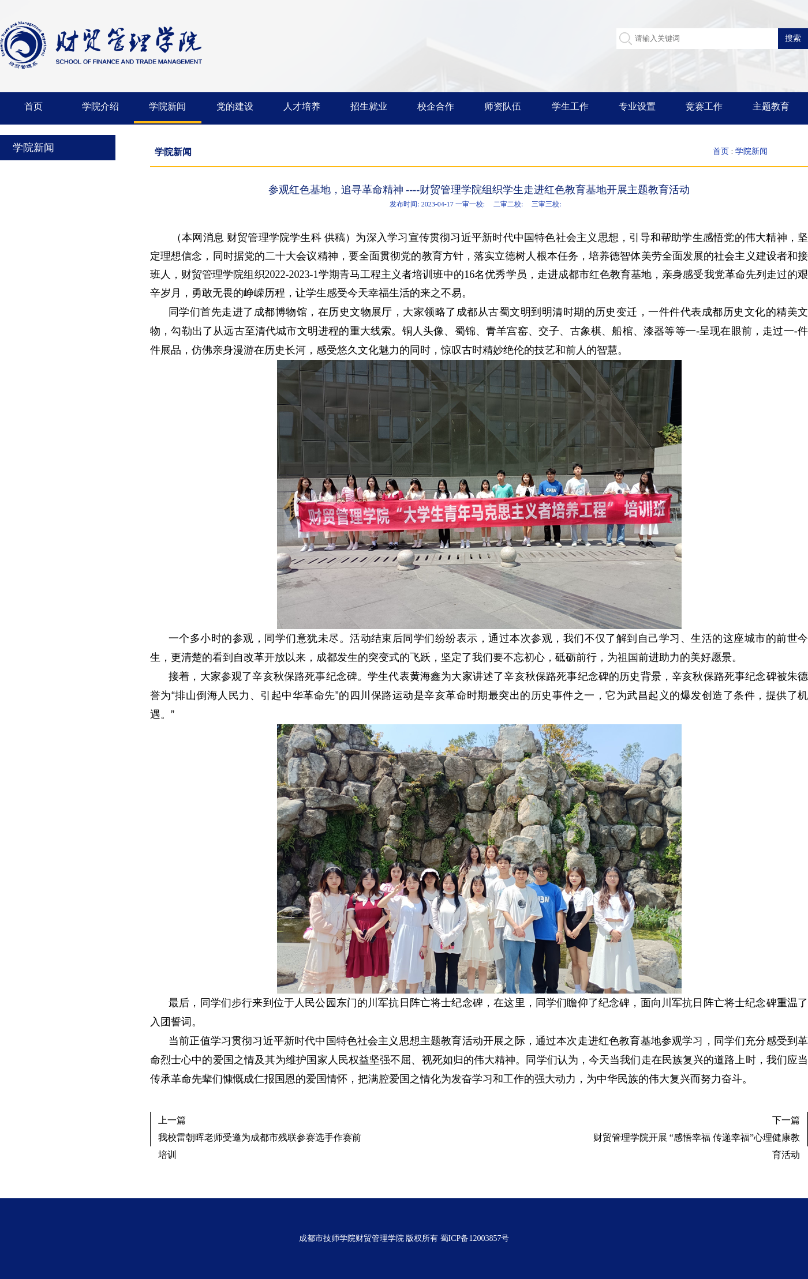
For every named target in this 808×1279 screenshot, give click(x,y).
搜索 (793, 38)
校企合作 (435, 106)
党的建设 (234, 106)
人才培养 (301, 106)
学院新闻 (167, 106)
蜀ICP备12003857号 (475, 1238)
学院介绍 (100, 106)
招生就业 (368, 106)
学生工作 (570, 106)
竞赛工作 (704, 106)
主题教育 (771, 106)
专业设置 (637, 106)
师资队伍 (502, 106)
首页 (33, 106)
